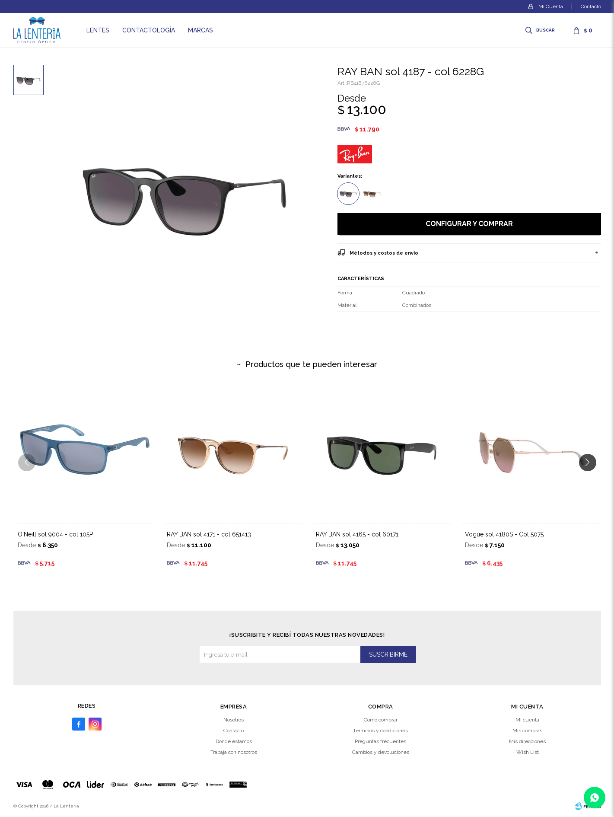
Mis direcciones (527, 741)
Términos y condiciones (380, 731)
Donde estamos (234, 741)
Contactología (148, 30)
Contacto (591, 6)
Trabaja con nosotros (233, 752)
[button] (591, 479)
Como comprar (381, 720)
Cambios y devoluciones (380, 752)
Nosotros (233, 720)
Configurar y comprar (469, 224)
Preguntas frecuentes (380, 741)
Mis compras (527, 731)
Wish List (527, 752)
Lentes (97, 30)
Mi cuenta (527, 720)
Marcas (200, 30)
